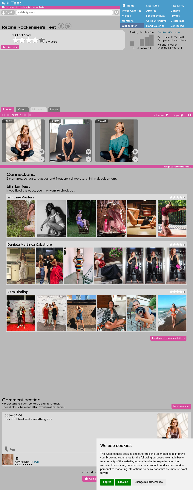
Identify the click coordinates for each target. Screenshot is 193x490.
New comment (181, 406)
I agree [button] (107, 481)
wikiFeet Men (129, 26)
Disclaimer (177, 21)
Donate (175, 11)
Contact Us (177, 26)
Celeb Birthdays (156, 21)
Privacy (175, 16)
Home (130, 6)
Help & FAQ (177, 6)
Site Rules (152, 6)
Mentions (128, 21)
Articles (151, 11)
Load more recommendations (168, 338)
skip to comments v (177, 166)
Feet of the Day (155, 16)
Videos (126, 16)
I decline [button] (123, 481)
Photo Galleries (131, 11)
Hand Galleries (155, 26)
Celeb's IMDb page (168, 32)
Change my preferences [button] (149, 481)
